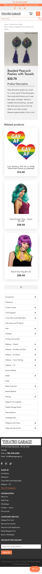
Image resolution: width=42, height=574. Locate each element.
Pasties (11, 27)
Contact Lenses (21, 307)
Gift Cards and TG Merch (14, 323)
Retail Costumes (21, 386)
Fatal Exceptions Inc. (22, 564)
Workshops (5, 504)
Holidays (21, 333)
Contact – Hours (7, 507)
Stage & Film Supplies (13, 402)
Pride (7, 381)
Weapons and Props (21, 423)
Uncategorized (10, 417)
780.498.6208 (20, 2)
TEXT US (35, 569)
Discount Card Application (10, 527)
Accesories (5, 473)
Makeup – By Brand (21, 354)
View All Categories (8, 488)
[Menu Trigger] (38, 14)
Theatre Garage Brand (13, 407)
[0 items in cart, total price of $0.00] (21, 287)
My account (5, 511)
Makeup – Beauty (21, 344)
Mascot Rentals (10, 370)
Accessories (13, 24)
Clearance (9, 302)
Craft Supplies (21, 312)
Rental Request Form (8, 531)
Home (6, 24)
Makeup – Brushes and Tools (21, 349)
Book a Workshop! (7, 534)
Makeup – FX (21, 365)
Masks (21, 375)
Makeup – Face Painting (21, 360)
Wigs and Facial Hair (21, 428)
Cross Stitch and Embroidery (21, 318)
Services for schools (8, 523)
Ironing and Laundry (12, 339)
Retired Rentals (10, 391)
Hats (21, 328)
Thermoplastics (10, 412)
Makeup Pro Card (7, 520)
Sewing (21, 396)
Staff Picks (5, 500)
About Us (4, 496)
